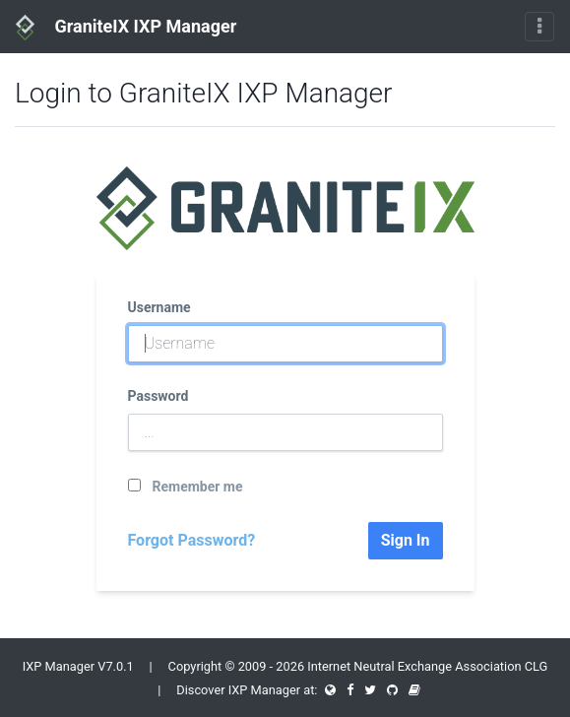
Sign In (405, 540)
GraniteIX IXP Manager (126, 27)
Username (159, 307)
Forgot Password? (192, 540)
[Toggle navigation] (539, 26)
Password (158, 396)
